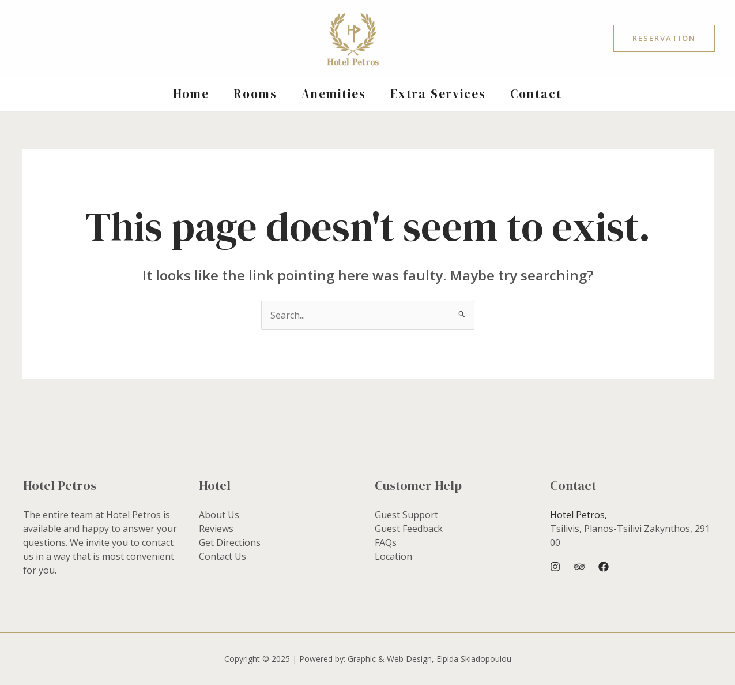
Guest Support (406, 514)
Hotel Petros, (578, 514)
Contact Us (222, 556)
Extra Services (438, 93)
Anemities (333, 93)
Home (191, 93)
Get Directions (230, 542)
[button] (664, 38)
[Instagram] (555, 567)
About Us (219, 514)
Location (393, 556)
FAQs (386, 542)
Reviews (216, 528)
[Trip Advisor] (579, 567)
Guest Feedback (409, 528)
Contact (536, 93)
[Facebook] (603, 567)
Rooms (255, 93)
